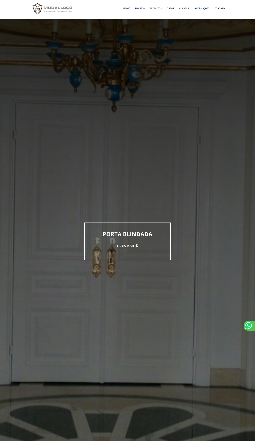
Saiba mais (126, 246)
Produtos (155, 8)
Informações (201, 8)
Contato (220, 8)
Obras (170, 8)
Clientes (184, 8)
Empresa (140, 8)
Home (126, 8)
